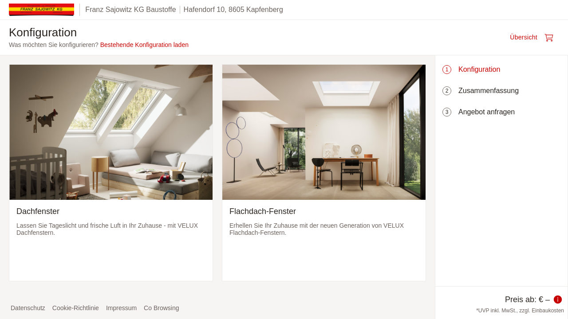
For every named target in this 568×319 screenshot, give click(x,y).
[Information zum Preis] (558, 299)
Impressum (121, 307)
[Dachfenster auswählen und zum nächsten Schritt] (111, 173)
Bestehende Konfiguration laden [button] (144, 44)
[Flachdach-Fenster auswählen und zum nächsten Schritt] (324, 173)
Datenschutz (28, 307)
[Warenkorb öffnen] (534, 37)
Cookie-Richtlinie (75, 307)
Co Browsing (161, 307)
